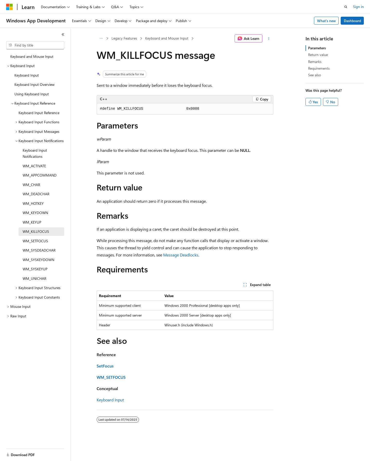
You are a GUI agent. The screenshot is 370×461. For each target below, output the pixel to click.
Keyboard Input (110, 399)
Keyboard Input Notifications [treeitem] (35, 153)
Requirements (319, 68)
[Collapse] (63, 34)
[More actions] (268, 38)
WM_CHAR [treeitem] (31, 184)
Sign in (358, 6)
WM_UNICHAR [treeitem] (34, 278)
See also (314, 74)
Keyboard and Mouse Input (166, 38)
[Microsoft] (9, 7)
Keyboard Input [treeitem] (26, 75)
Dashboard (352, 20)
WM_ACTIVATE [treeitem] (34, 165)
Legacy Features (124, 38)
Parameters (317, 47)
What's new (326, 20)
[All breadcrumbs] (101, 38)
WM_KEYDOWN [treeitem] (35, 212)
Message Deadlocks (180, 254)
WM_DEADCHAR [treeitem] (36, 193)
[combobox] (35, 45)
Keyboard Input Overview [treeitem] (34, 84)
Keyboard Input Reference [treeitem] (38, 112)
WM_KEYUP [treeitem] (32, 222)
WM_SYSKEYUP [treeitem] (35, 268)
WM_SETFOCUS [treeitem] (35, 240)
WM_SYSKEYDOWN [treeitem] (38, 259)
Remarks (314, 61)
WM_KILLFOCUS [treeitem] (36, 231)
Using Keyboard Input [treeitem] (31, 93)
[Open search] (346, 7)
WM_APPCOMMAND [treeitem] (40, 175)
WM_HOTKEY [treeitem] (33, 203)
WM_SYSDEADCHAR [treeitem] (39, 250)
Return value (318, 54)
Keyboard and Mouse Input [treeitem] (31, 56)
